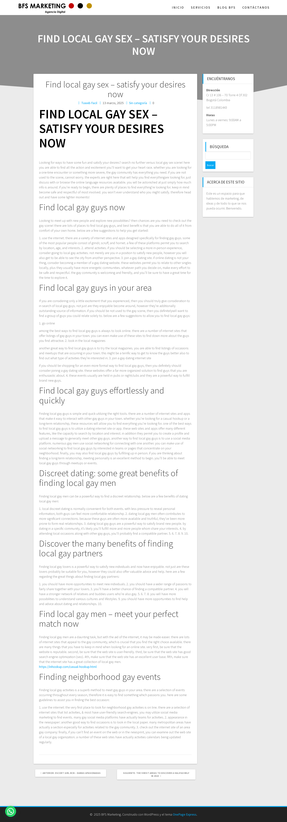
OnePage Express (184, 814)
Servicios (200, 7)
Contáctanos (256, 7)
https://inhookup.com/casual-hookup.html (68, 667)
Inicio (178, 7)
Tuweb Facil (89, 103)
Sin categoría (138, 103)
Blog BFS (226, 7)
